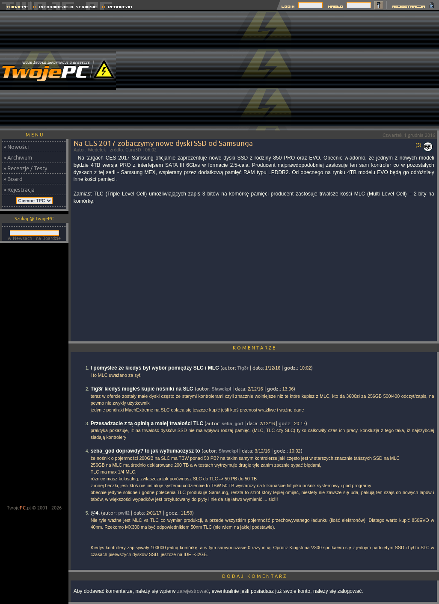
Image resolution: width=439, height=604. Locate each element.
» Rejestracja (19, 189)
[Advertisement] (365, 70)
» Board (13, 179)
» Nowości (16, 147)
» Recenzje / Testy (25, 168)
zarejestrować (193, 591)
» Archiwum (17, 157)
